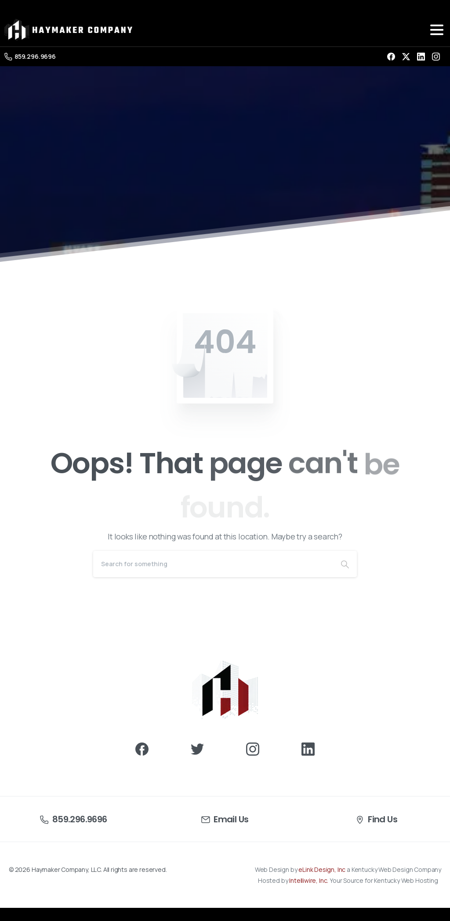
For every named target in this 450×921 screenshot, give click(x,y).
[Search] (213, 564)
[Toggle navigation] (437, 29)
